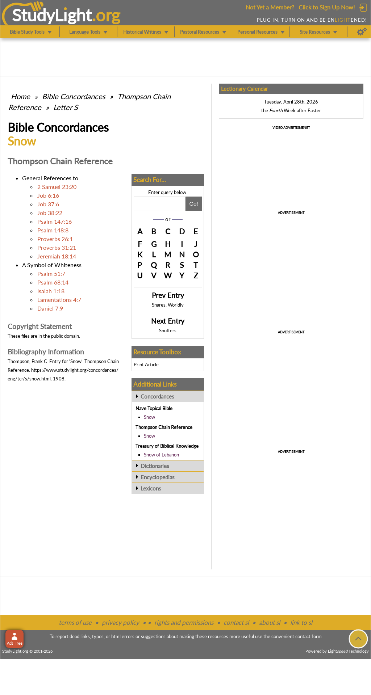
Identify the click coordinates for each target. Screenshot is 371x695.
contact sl (236, 622)
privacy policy (120, 622)
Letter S (65, 107)
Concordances (157, 396)
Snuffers (167, 330)
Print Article (146, 364)
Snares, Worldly (168, 305)
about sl (269, 622)
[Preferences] (362, 31)
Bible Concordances (73, 96)
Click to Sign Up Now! (327, 7)
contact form (308, 636)
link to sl (301, 622)
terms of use (75, 622)
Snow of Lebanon (161, 455)
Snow (149, 417)
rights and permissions (183, 622)
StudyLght (52, 15)
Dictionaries (155, 466)
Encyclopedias (158, 477)
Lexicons (151, 488)
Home (20, 96)
